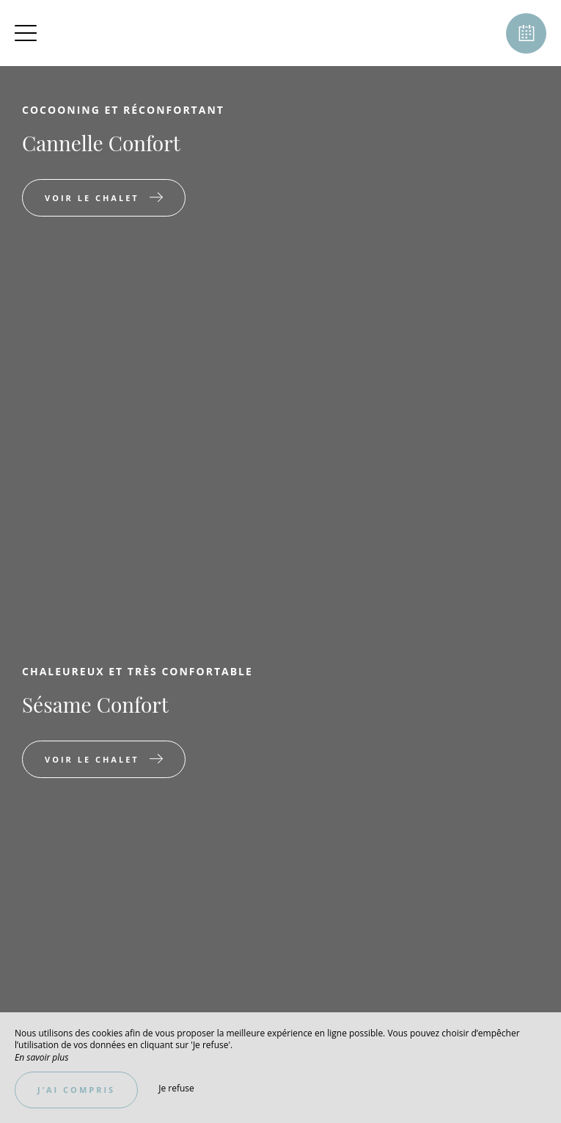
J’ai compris (76, 1089)
